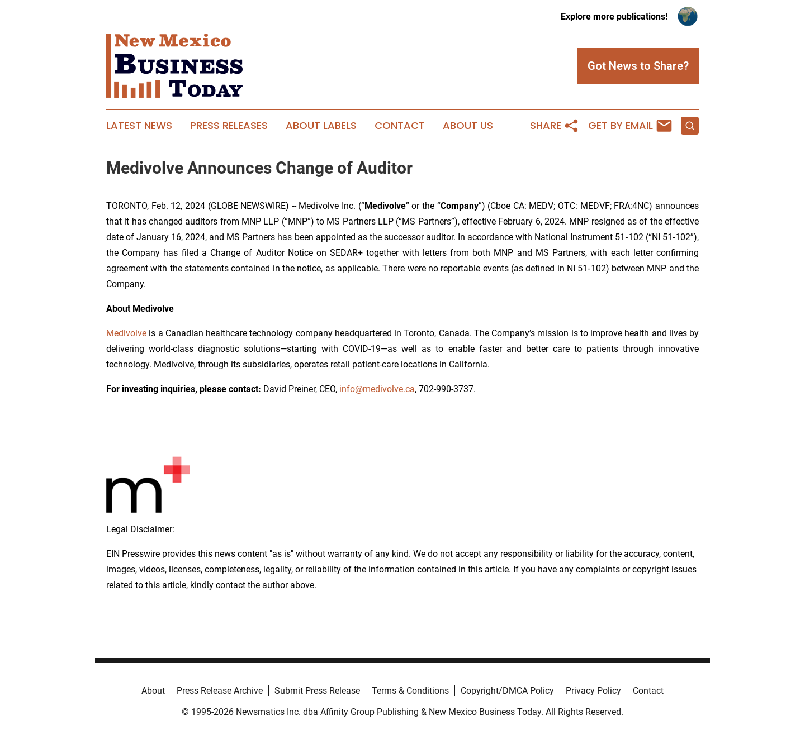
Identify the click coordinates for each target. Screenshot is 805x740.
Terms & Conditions (410, 690)
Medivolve (126, 333)
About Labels (321, 126)
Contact (400, 126)
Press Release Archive (220, 690)
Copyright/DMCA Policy (507, 690)
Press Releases (229, 126)
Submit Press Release (317, 690)
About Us (468, 126)
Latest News (139, 126)
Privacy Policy (593, 690)
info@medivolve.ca (377, 389)
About (153, 690)
